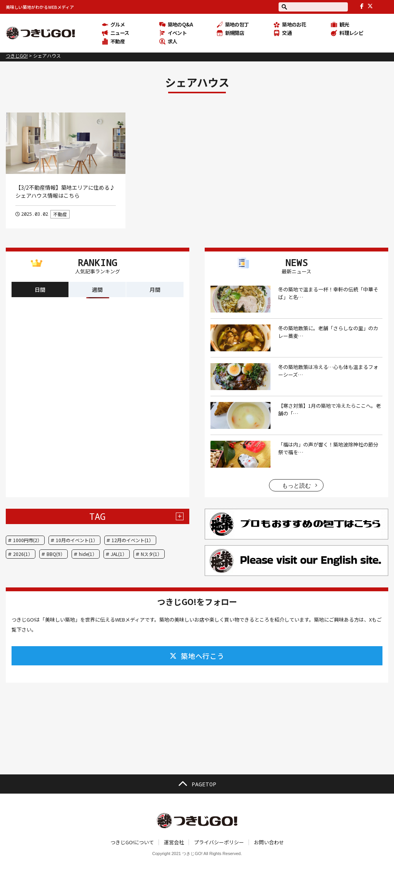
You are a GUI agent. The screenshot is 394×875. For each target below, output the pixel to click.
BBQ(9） (56, 554)
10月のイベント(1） (77, 540)
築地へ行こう (197, 656)
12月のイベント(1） (133, 540)
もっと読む (296, 485)
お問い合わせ (269, 842)
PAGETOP (197, 784)
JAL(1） (119, 554)
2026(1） (23, 554)
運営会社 (174, 842)
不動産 (60, 214)
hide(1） (88, 554)
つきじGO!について (132, 842)
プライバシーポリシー (219, 842)
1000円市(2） (27, 540)
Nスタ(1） (151, 554)
